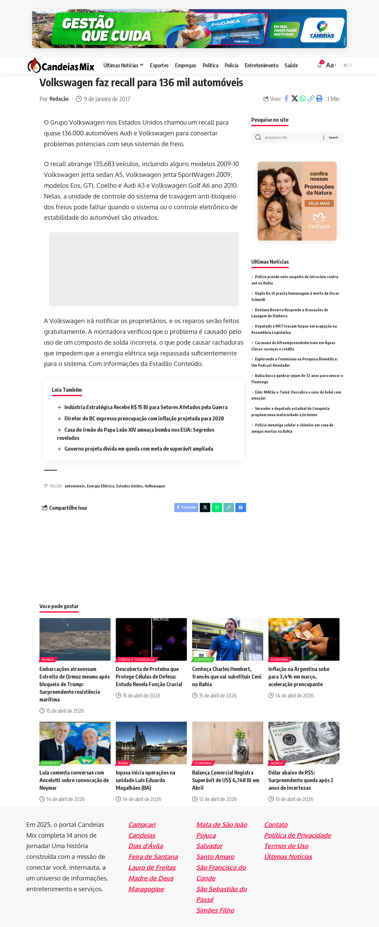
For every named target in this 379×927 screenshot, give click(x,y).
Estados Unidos (129, 470)
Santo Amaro (215, 843)
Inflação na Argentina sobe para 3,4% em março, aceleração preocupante (298, 663)
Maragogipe (146, 875)
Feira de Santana (153, 843)
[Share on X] (294, 83)
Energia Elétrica (100, 470)
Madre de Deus (150, 864)
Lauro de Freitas (152, 853)
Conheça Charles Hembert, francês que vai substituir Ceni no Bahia (227, 663)
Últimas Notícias (288, 843)
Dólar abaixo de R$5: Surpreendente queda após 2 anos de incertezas (300, 766)
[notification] (319, 50)
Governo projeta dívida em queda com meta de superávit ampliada (138, 433)
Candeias (141, 821)
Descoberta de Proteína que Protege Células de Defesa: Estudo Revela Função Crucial (149, 663)
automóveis (75, 470)
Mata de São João (221, 811)
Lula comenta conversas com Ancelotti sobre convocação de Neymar (74, 766)
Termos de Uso (286, 832)
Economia (280, 645)
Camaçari (141, 811)
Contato (275, 811)
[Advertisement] (144, 254)
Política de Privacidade (297, 821)
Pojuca (206, 821)
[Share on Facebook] (286, 83)
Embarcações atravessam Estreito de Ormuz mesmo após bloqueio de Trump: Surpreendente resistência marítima (74, 670)
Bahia (123, 749)
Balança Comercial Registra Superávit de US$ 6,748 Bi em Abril (225, 766)
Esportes (203, 645)
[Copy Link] (311, 83)
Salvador (209, 832)
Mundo (48, 645)
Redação (60, 83)
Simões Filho (215, 896)
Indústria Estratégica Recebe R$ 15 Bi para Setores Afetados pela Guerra (146, 391)
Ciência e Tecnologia (137, 645)
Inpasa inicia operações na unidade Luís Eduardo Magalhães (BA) (145, 766)
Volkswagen (155, 470)
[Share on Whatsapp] (302, 83)
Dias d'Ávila (145, 832)
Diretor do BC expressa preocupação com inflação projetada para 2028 (144, 403)
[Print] (319, 83)
